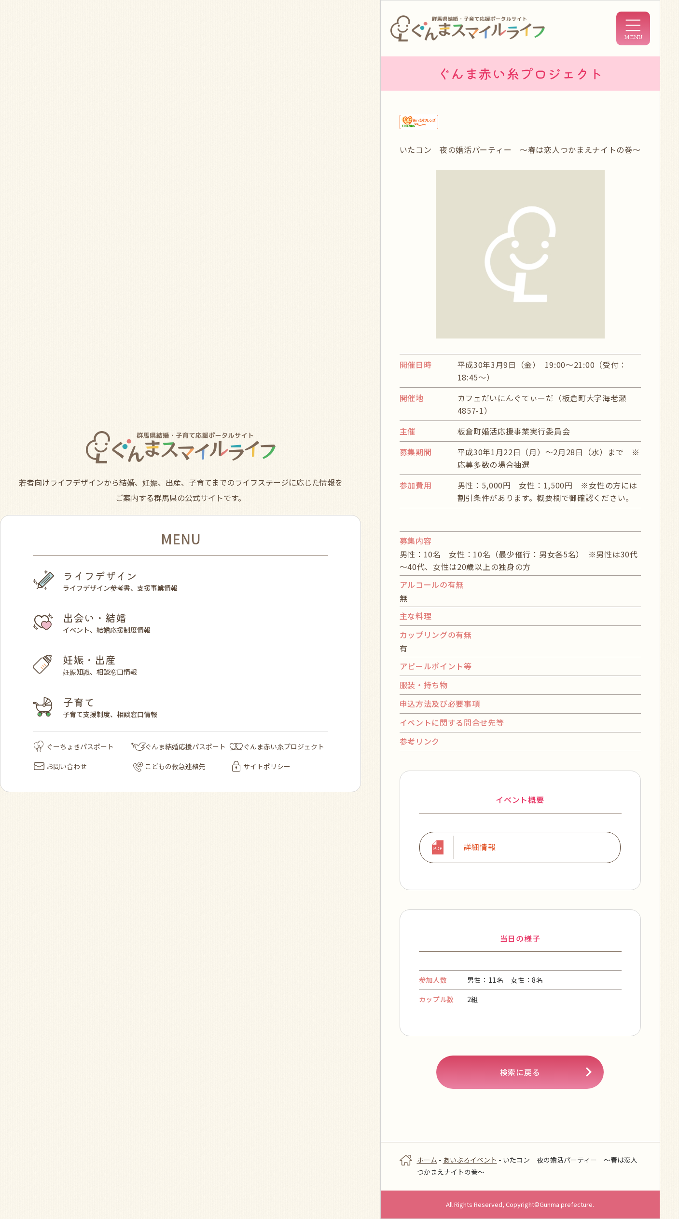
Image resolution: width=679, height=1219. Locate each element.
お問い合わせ (60, 766)
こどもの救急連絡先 (169, 766)
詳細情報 (479, 847)
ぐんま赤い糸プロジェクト (277, 746)
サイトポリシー (261, 766)
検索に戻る (520, 1072)
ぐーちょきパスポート (74, 746)
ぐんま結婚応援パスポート (178, 746)
